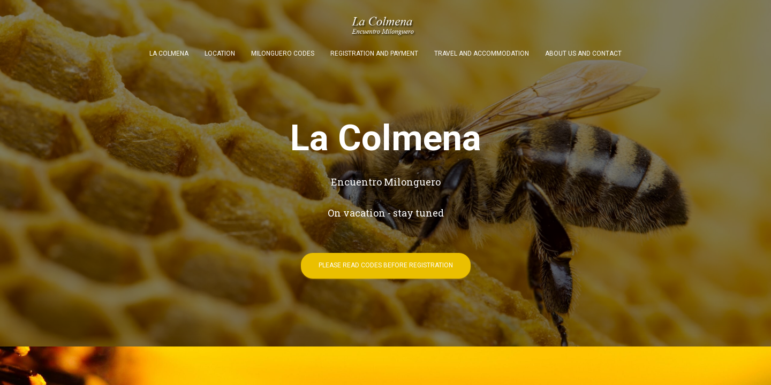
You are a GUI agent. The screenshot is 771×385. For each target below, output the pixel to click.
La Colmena (168, 53)
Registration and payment (374, 53)
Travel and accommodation (481, 53)
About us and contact (583, 53)
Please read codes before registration (386, 265)
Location (220, 53)
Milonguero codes (282, 53)
